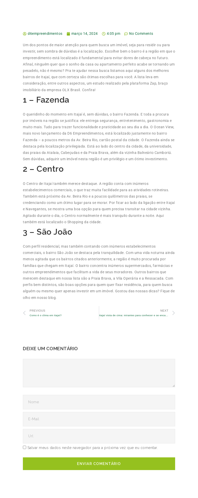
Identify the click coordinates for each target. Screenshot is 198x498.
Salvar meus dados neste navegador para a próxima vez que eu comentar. (92, 448)
